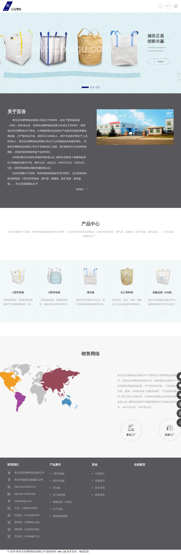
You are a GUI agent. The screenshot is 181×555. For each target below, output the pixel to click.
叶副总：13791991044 (27, 515)
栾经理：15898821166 (27, 522)
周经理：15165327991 (27, 529)
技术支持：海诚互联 (78, 551)
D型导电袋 (59, 480)
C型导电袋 (59, 473)
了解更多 (79, 189)
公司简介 (100, 473)
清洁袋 (56, 487)
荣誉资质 (100, 494)
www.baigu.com (23, 501)
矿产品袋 (58, 509)
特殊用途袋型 (60, 516)
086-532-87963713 (24, 486)
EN (167, 6)
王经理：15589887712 (27, 536)
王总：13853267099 (25, 508)
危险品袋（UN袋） (63, 501)
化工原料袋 (59, 494)
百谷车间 (100, 487)
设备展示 (100, 480)
